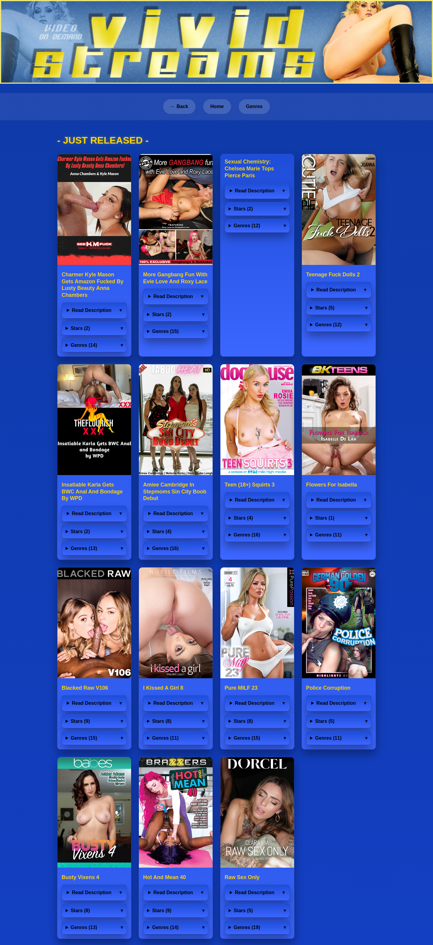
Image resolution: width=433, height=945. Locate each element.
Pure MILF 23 (241, 688)
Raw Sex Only (242, 877)
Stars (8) (161, 721)
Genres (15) (165, 331)
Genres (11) (328, 534)
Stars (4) (161, 531)
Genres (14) (84, 345)
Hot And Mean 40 (164, 877)
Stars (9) (80, 721)
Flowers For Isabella (331, 485)
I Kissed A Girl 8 (163, 688)
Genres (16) (165, 548)
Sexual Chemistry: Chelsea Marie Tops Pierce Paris (249, 169)
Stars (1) (324, 518)
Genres (254, 106)
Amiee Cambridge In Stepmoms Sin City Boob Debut (174, 492)
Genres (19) (247, 927)
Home (217, 106)
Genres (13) (84, 548)
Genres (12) (247, 225)
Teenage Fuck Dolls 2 (333, 275)
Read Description (92, 310)
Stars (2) (80, 328)
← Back (179, 106)
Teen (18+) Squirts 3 (250, 485)
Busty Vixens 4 (80, 877)
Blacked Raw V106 (85, 688)
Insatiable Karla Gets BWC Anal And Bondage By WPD (92, 492)
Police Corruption (328, 688)
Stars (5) (324, 307)
